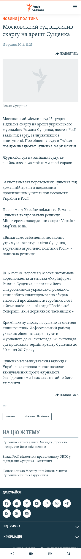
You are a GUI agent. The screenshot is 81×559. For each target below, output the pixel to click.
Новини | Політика (20, 19)
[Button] (67, 53)
